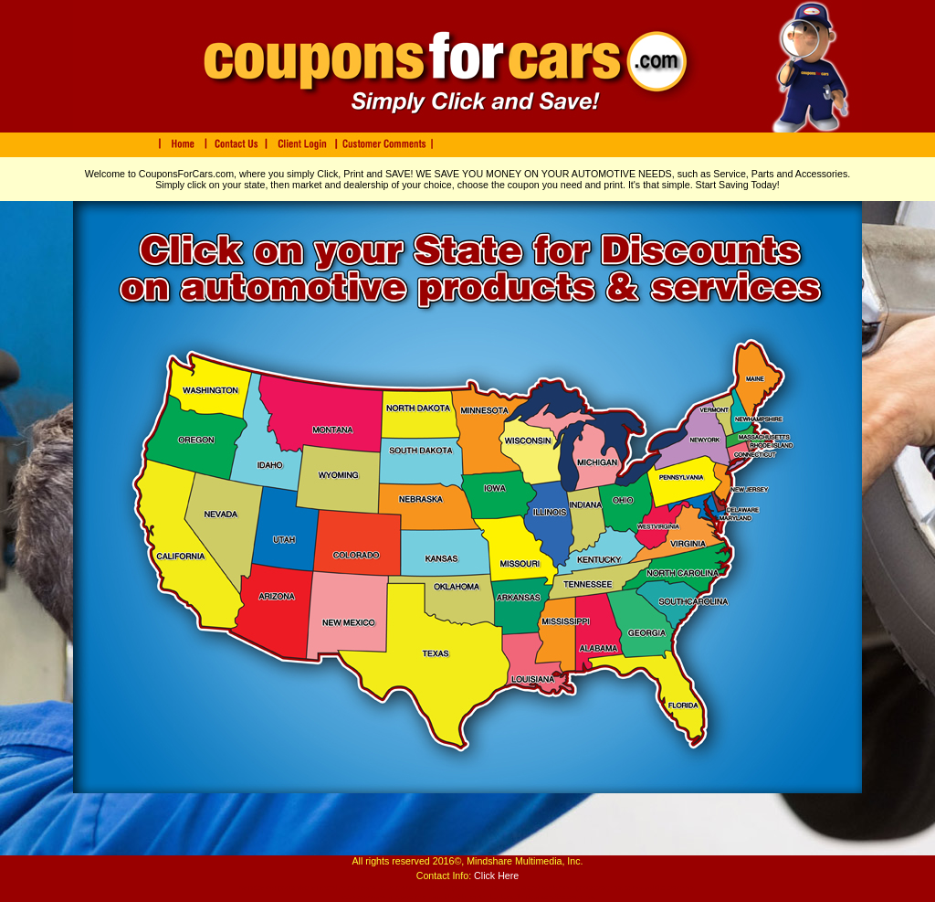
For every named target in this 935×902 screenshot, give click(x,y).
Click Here (496, 875)
